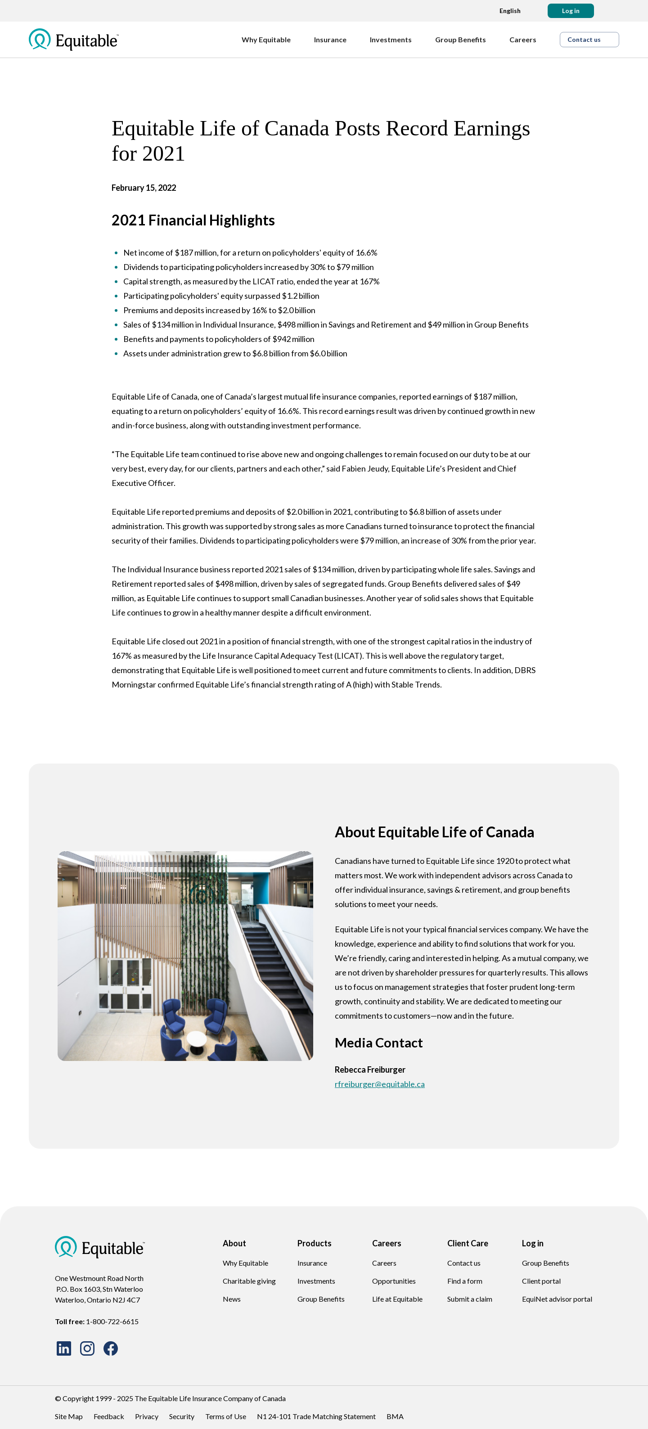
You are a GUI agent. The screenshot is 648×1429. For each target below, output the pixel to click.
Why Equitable (245, 1262)
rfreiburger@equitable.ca (380, 1084)
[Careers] (527, 40)
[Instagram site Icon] (87, 1348)
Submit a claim (469, 1298)
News (232, 1298)
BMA (395, 1416)
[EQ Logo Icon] (74, 39)
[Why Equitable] (270, 40)
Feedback (109, 1416)
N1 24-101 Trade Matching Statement (316, 1416)
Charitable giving (249, 1280)
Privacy (146, 1416)
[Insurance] (335, 40)
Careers (384, 1262)
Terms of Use (225, 1416)
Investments (316, 1280)
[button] (571, 11)
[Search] (612, 11)
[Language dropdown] (507, 11)
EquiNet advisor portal (557, 1298)
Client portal (541, 1280)
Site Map (69, 1416)
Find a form (464, 1280)
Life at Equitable (397, 1298)
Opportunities (394, 1280)
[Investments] (395, 40)
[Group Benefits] (465, 40)
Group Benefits (321, 1298)
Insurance (312, 1262)
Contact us (464, 1262)
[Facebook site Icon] (111, 1348)
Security (181, 1416)
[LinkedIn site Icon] (64, 1348)
